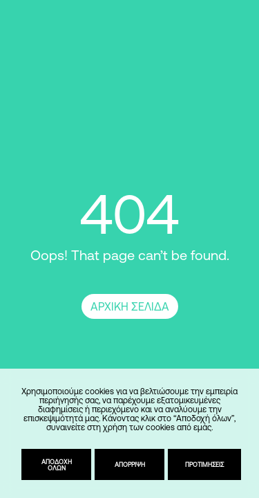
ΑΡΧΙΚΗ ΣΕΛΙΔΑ (129, 306)
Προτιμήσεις (204, 464)
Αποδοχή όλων (56, 465)
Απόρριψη (130, 464)
